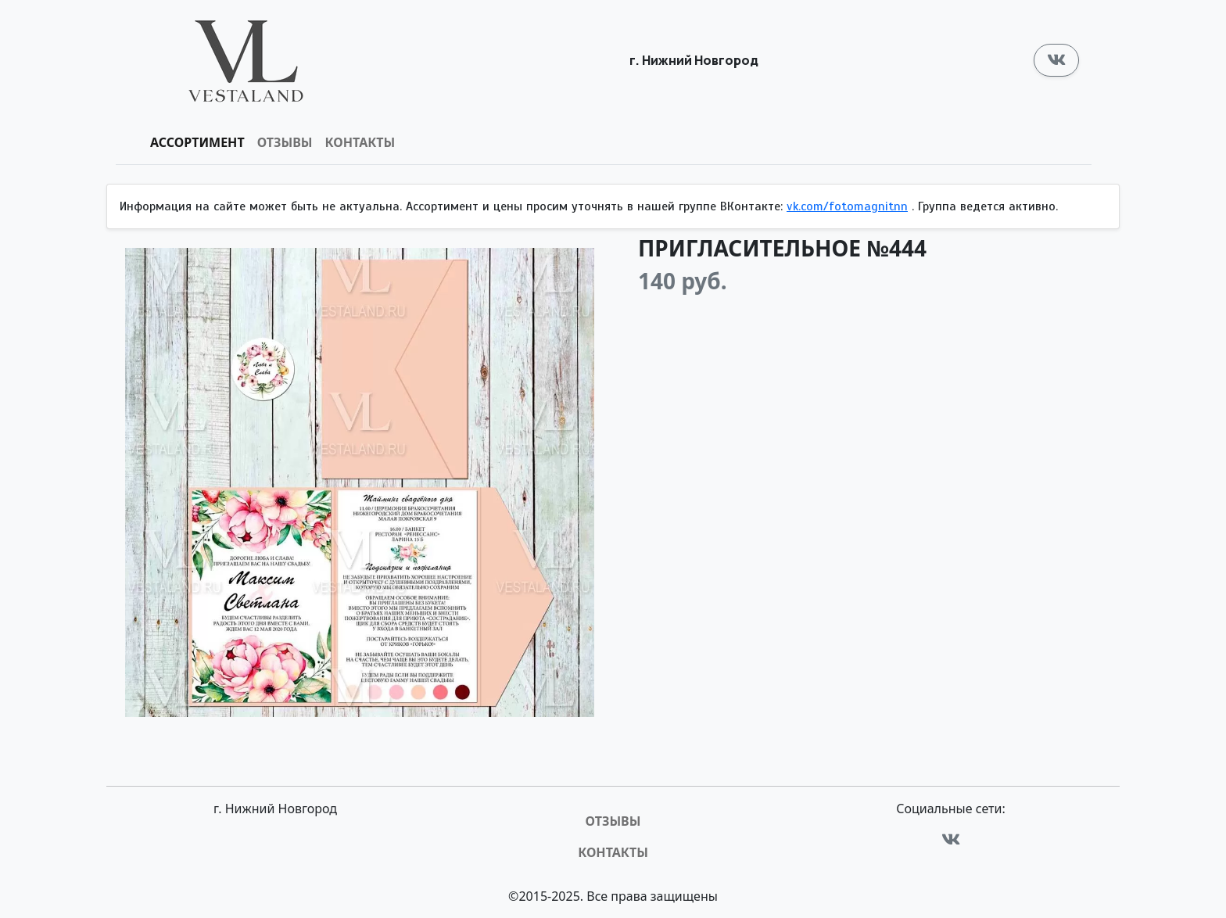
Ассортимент (197, 142)
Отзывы (285, 142)
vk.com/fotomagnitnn (847, 206)
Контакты (360, 142)
